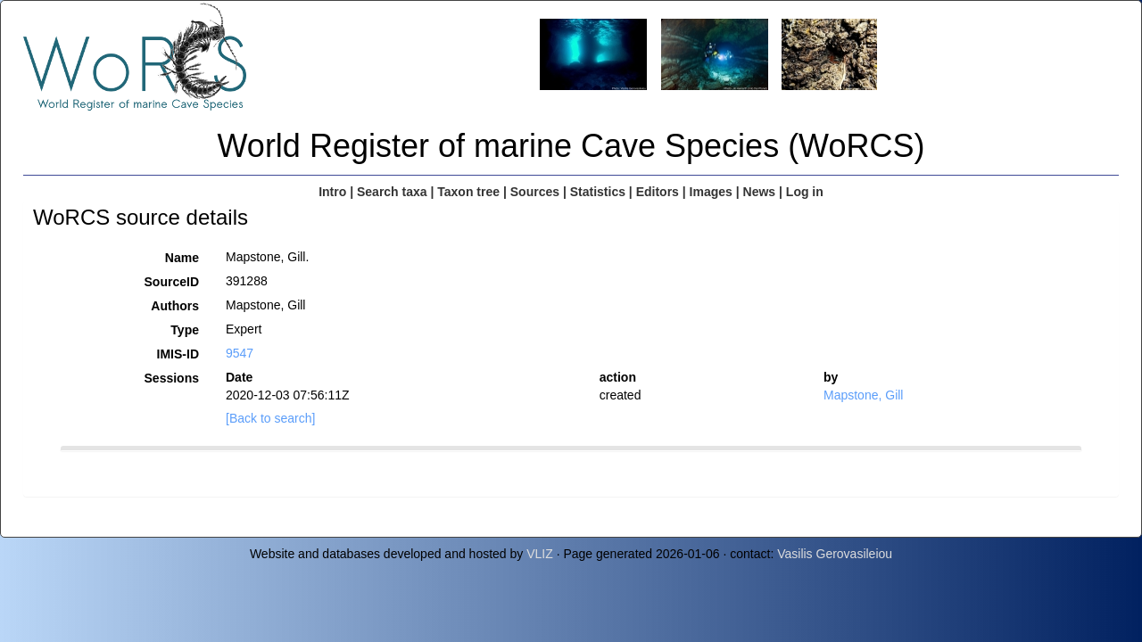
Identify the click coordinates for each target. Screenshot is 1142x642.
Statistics (597, 192)
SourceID (172, 282)
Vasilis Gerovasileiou (834, 554)
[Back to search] (270, 418)
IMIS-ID (178, 354)
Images (711, 192)
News (759, 192)
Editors (657, 192)
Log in (804, 192)
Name (182, 258)
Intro (332, 192)
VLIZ (539, 554)
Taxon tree (468, 192)
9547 (239, 353)
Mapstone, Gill (863, 395)
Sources (534, 192)
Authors (175, 306)
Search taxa (392, 192)
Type (184, 330)
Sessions (172, 378)
